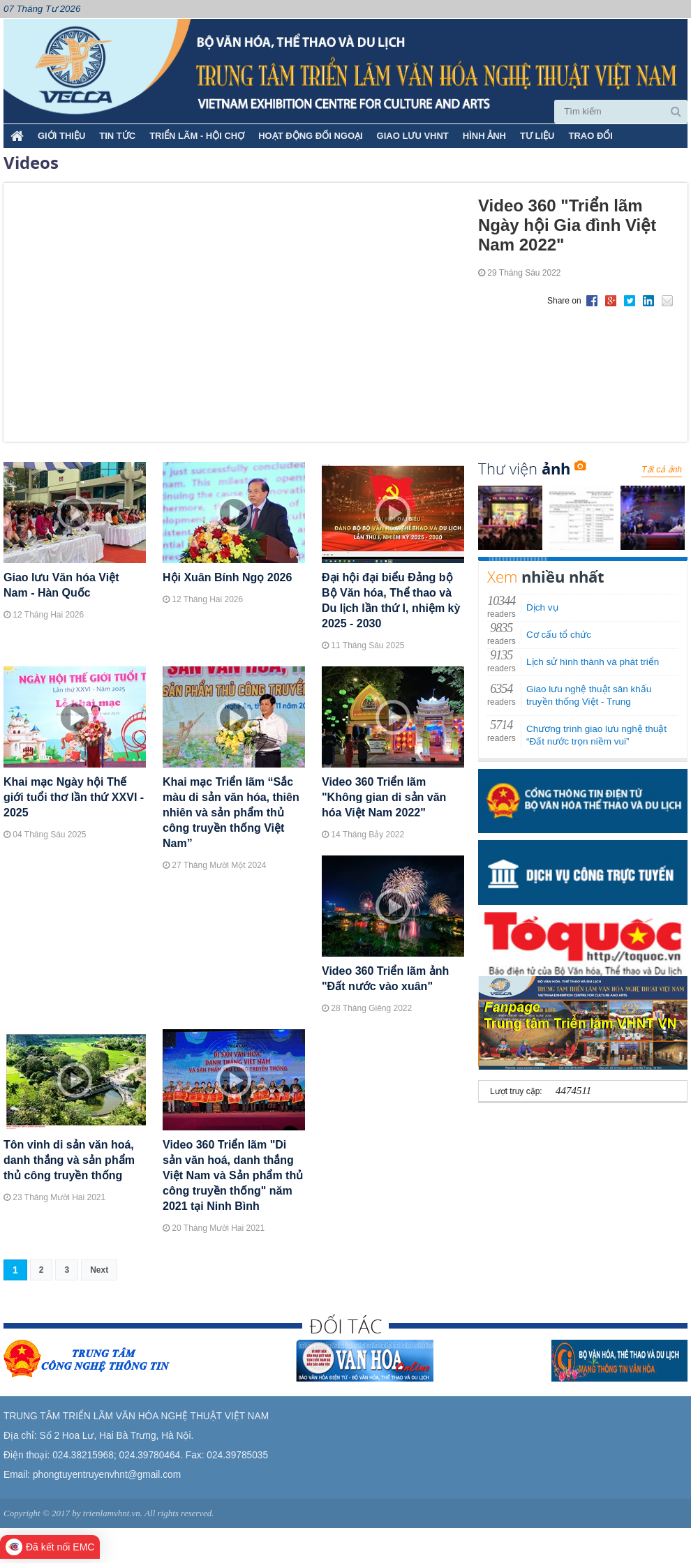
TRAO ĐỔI (590, 135)
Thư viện (532, 468)
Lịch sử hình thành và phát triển (592, 662)
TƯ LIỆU (537, 135)
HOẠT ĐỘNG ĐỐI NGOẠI (310, 135)
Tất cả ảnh (661, 469)
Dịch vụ (542, 607)
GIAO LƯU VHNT (413, 135)
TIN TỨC (117, 135)
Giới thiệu (61, 135)
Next (99, 1270)
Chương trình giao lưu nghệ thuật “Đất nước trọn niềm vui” (596, 735)
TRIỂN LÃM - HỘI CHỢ (196, 135)
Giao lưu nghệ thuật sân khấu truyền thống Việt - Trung (588, 695)
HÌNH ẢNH (484, 135)
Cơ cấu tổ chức (558, 634)
